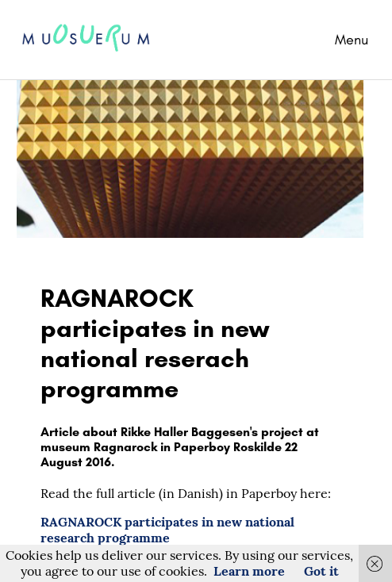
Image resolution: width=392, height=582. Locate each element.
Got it (321, 571)
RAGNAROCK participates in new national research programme (167, 530)
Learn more (249, 571)
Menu (351, 39)
